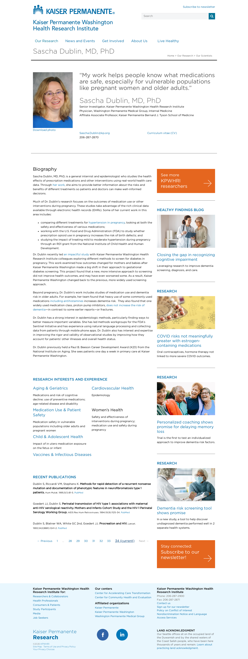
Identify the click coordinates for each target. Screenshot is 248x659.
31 (93, 541)
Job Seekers (40, 618)
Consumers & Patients (46, 605)
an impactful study (76, 254)
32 (101, 541)
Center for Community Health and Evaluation (123, 597)
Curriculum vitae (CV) (162, 133)
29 (78, 541)
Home (170, 56)
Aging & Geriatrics (50, 388)
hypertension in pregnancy (107, 222)
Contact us (163, 603)
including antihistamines (66, 301)
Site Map (37, 647)
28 (70, 541)
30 (86, 541)
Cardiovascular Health (113, 388)
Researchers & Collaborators (50, 596)
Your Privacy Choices (43, 649)
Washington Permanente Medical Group (120, 616)
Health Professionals (45, 601)
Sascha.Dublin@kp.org (94, 133)
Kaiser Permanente (107, 608)
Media (36, 613)
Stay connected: (176, 546)
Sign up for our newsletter (173, 607)
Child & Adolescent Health (58, 437)
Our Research (46, 41)
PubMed (78, 493)
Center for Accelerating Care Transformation (122, 593)
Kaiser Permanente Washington (114, 612)
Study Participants (44, 609)
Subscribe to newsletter (199, 7)
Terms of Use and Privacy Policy (59, 647)
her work (59, 185)
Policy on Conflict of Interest (174, 610)
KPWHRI (44, 644)
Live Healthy (168, 41)
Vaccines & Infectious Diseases (62, 455)
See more (170, 175)
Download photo (44, 130)
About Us (139, 41)
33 (109, 541)
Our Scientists (204, 56)
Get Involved (113, 41)
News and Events (80, 41)
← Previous (44, 541)
